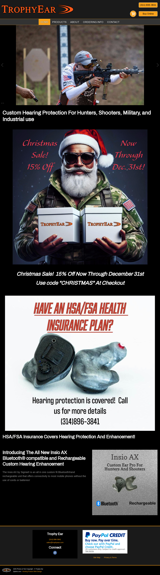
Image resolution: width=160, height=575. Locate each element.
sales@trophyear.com (55, 542)
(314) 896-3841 (148, 5)
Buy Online (148, 14)
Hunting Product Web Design (32, 571)
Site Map (96, 557)
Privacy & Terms (110, 557)
